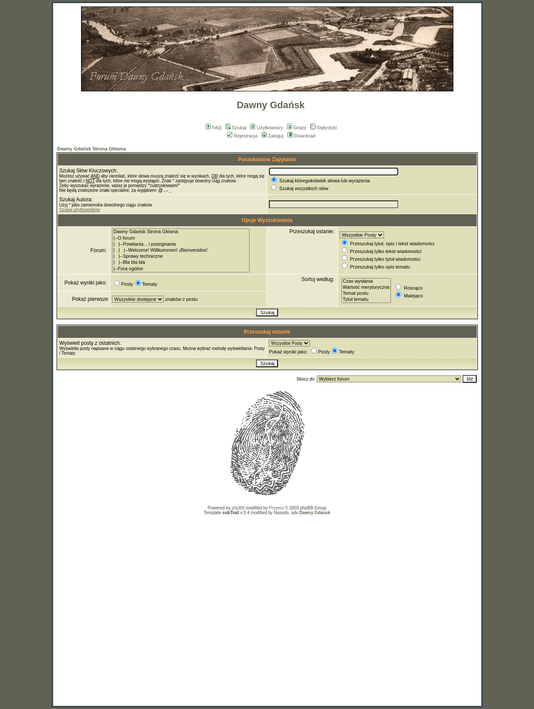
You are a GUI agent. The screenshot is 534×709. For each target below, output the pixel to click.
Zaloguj (273, 135)
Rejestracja (242, 135)
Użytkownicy (266, 127)
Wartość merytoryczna (366, 287)
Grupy (296, 127)
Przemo (276, 508)
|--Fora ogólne (180, 269)
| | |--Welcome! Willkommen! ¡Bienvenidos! (180, 250)
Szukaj (235, 127)
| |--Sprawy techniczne (180, 256)
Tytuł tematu (366, 300)
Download (301, 135)
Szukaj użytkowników (79, 209)
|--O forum (180, 238)
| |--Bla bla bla (180, 262)
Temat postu (366, 293)
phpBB (237, 508)
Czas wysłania (366, 281)
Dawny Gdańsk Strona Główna (91, 148)
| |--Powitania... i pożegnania (180, 244)
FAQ (214, 127)
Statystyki (323, 127)
